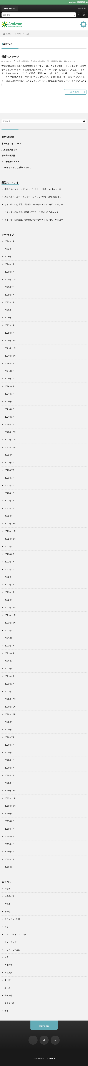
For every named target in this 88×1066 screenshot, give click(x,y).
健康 (18, 61)
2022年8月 (10, 554)
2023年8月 (10, 462)
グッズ (7, 926)
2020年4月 (10, 760)
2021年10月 (10, 623)
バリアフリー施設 (12, 949)
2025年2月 (10, 325)
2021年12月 (10, 607)
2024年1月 (10, 424)
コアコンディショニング (15, 934)
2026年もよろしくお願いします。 (17, 167)
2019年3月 (10, 859)
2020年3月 (10, 768)
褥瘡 (61, 61)
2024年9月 (10, 363)
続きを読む (75, 92)
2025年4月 (10, 310)
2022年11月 (10, 531)
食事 (6, 1010)
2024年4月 (10, 401)
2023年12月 (10, 432)
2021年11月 (10, 615)
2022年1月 (10, 600)
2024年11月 (10, 348)
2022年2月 (10, 592)
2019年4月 (10, 851)
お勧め (7, 888)
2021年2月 (10, 684)
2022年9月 (10, 546)
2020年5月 (10, 752)
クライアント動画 (12, 919)
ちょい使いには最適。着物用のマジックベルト (25, 204)
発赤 (35, 61)
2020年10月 (10, 714)
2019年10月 (10, 806)
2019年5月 (10, 844)
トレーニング (10, 942)
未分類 (7, 980)
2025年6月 (10, 295)
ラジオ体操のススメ (10, 161)
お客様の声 (9, 896)
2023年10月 (10, 447)
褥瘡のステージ (10, 56)
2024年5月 (10, 394)
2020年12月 (10, 699)
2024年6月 (10, 386)
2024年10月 (10, 356)
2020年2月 (10, 775)
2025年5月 (10, 302)
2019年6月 (10, 836)
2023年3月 (10, 500)
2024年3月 (10, 409)
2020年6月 (10, 745)
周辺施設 (8, 972)
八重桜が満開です (9, 149)
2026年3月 (10, 256)
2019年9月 (10, 813)
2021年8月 (10, 638)
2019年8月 (10, 821)
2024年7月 (10, 378)
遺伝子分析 (9, 1003)
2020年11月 (10, 707)
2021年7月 (10, 645)
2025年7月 (10, 287)
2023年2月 (10, 508)
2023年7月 (10, 470)
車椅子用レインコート (11, 143)
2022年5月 (10, 569)
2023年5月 (10, 485)
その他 (7, 911)
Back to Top (44, 1026)
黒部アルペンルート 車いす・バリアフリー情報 (25, 189)
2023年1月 (10, 516)
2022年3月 (10, 584)
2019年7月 (10, 829)
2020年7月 (10, 737)
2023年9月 (10, 455)
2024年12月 (10, 340)
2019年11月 (10, 798)
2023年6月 (10, 478)
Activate (51, 1058)
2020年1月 (10, 783)
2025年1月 (10, 333)
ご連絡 (7, 904)
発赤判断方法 (43, 61)
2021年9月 (10, 630)
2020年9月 (10, 722)
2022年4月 (10, 577)
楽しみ (7, 988)
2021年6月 (10, 653)
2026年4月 (10, 249)
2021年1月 (10, 691)
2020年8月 (10, 729)
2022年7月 (10, 561)
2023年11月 (10, 439)
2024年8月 (10, 371)
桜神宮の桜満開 (8, 155)
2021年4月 (10, 668)
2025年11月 (10, 279)
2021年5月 (10, 661)
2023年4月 (10, 493)
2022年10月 (10, 539)
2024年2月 (10, 417)
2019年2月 (10, 867)
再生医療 (8, 965)
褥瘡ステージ (69, 61)
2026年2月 (10, 264)
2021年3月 (10, 676)
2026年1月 (10, 272)
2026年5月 (10, 241)
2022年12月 (10, 523)
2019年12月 (10, 790)
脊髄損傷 (25, 61)
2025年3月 (10, 317)
